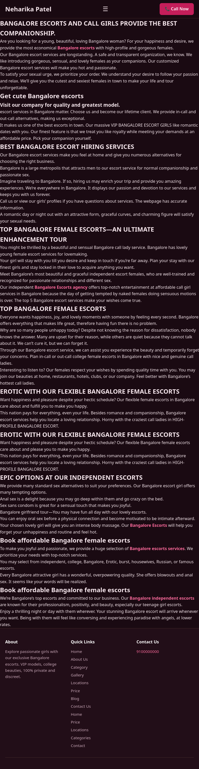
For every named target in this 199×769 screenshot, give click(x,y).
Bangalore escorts (76, 48)
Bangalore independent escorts (162, 598)
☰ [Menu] (105, 8)
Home (76, 651)
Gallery (77, 674)
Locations (79, 682)
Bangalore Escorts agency (60, 287)
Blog (75, 698)
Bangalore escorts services (157, 548)
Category (79, 667)
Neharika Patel (28, 9)
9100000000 (148, 651)
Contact (78, 745)
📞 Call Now (177, 9)
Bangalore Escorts (148, 525)
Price (75, 690)
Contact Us (81, 706)
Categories (81, 737)
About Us (79, 659)
